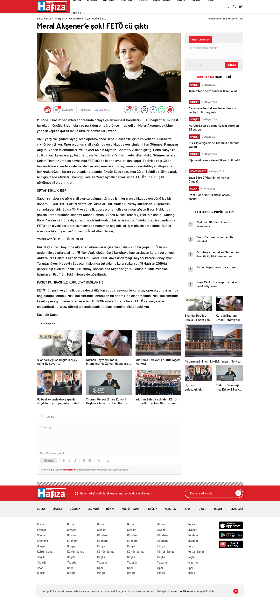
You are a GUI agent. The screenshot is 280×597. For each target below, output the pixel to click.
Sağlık (152, 508)
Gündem (75, 508)
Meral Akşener (47, 323)
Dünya (110, 508)
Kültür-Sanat (131, 508)
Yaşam (218, 508)
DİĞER (77, 13)
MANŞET (59, 19)
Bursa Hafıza (44, 19)
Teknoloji (236, 508)
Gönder (48, 461)
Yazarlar (171, 508)
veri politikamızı (183, 591)
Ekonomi (93, 508)
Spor (188, 508)
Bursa (41, 508)
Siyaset (57, 508)
